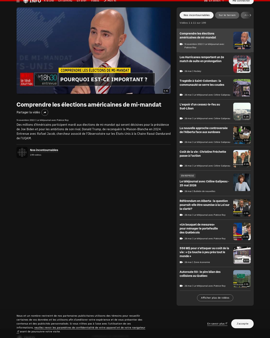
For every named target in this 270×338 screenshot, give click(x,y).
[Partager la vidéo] (44, 127)
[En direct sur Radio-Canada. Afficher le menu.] (214, 8)
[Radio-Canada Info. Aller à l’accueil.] (32, 8)
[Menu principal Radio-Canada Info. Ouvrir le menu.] (18, 8)
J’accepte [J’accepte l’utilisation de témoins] (242, 323)
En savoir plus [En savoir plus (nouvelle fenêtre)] (217, 323)
